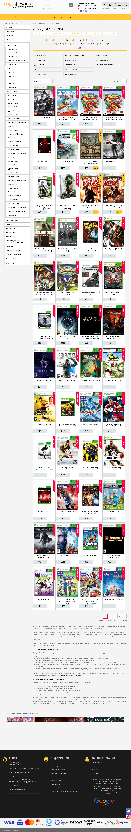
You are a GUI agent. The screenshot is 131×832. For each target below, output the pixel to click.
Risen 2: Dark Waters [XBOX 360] (113, 293)
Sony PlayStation (12, 45)
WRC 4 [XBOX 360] (67, 161)
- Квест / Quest (12, 115)
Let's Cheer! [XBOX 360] (90, 555)
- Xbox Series (11, 95)
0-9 (80, 47)
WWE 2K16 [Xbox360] (44, 161)
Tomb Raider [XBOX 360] (113, 161)
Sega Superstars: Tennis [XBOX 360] (67, 293)
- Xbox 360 (10, 157)
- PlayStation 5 (12, 49)
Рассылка (95, 773)
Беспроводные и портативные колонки (14, 241)
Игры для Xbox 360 (55, 33)
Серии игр (10, 263)
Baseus (9, 224)
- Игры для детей (13, 149)
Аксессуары (31, 17)
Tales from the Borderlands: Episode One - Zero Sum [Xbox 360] (90, 251)
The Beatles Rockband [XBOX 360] (67, 250)
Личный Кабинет (97, 762)
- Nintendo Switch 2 (13, 72)
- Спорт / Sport (12, 130)
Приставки (18, 17)
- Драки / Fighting (13, 111)
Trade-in (7, 17)
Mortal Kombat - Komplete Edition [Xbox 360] (90, 513)
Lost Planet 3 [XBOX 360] (67, 555)
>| (124, 616)
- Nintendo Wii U (12, 80)
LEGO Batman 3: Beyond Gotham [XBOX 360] (113, 556)
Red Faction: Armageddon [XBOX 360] (67, 381)
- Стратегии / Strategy (15, 134)
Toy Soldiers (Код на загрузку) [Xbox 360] (90, 162)
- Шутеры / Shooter (14, 142)
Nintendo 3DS (11, 259)
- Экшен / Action (12, 146)
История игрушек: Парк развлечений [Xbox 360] (114, 118)
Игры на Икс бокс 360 (72, 33)
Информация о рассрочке (59, 770)
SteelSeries (10, 237)
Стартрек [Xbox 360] (44, 117)
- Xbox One (10, 99)
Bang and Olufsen (12, 220)
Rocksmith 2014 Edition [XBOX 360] (90, 293)
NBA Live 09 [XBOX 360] (114, 468)
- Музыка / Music (13, 118)
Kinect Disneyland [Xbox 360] (114, 599)
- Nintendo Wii (12, 84)
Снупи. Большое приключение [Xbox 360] (67, 118)
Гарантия (54, 777)
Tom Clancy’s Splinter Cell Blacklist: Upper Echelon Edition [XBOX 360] (44, 207)
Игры (41, 17)
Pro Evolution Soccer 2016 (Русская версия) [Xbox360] (67, 425)
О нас (97, 17)
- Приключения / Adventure (16, 122)
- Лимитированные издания (16, 61)
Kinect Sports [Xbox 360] (44, 599)
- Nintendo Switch (13, 76)
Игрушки (9, 247)
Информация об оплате (58, 773)
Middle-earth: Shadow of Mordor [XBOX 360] (44, 556)
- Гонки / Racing (12, 107)
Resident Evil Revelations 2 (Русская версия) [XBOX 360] (90, 337)
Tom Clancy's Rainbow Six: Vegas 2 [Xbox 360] (113, 206)
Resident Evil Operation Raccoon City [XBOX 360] (113, 337)
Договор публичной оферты (60, 784)
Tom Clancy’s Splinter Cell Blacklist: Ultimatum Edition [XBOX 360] (67, 207)
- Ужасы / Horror (13, 138)
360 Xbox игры (39, 33)
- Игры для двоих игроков (16, 153)
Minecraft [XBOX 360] (113, 512)
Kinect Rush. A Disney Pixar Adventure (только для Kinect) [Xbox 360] (90, 601)
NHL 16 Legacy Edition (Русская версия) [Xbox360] (44, 469)
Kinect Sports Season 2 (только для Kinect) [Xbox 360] (67, 601)
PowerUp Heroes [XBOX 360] (90, 424)
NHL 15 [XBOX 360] (67, 468)
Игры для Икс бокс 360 (108, 33)
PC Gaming (10, 228)
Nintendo (10, 68)
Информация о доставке (59, 766)
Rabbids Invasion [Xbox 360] (114, 380)
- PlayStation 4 (12, 53)
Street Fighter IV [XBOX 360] (113, 249)
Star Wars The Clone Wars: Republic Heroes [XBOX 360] (44, 293)
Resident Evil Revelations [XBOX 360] (67, 337)
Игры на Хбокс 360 (90, 33)
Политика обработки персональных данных (65, 788)
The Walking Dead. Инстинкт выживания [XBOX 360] (44, 250)
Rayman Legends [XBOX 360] (90, 380)
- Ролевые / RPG (13, 126)
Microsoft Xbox (12, 91)
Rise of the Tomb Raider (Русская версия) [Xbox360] (44, 337)
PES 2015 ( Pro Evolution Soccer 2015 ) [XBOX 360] (113, 425)
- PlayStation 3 (12, 57)
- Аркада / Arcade (13, 103)
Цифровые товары (65, 17)
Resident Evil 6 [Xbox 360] (44, 380)
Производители (56, 780)
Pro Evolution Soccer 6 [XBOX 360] (44, 425)
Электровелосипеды (84, 17)
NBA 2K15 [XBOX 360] (67, 512)
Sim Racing (51, 17)
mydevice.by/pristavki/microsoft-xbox (69, 675)
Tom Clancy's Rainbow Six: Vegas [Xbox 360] (90, 206)
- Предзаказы (11, 64)
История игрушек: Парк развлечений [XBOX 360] (90, 118)
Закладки (95, 770)
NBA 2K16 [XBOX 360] (44, 512)
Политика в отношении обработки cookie (64, 791)
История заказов (97, 766)
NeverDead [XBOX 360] (90, 468)
